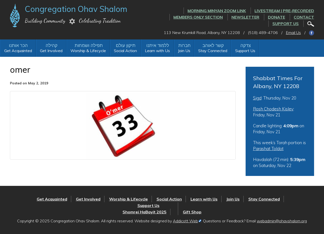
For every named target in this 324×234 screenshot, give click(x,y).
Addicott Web (185, 220)
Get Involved (51, 50)
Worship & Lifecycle (88, 50)
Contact (304, 17)
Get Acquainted (18, 50)
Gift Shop (192, 211)
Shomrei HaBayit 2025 (144, 211)
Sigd (257, 97)
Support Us (285, 23)
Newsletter (245, 17)
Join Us (184, 50)
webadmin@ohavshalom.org (282, 220)
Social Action (125, 50)
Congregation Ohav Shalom (76, 9)
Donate (276, 17)
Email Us (293, 32)
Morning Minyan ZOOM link (217, 10)
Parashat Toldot (268, 148)
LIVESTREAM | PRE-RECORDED (284, 10)
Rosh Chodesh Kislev (273, 108)
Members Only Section (198, 17)
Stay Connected (212, 50)
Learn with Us (157, 50)
